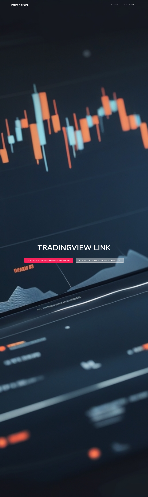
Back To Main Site (130, 5)
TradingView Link (19, 4)
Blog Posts (115, 5)
